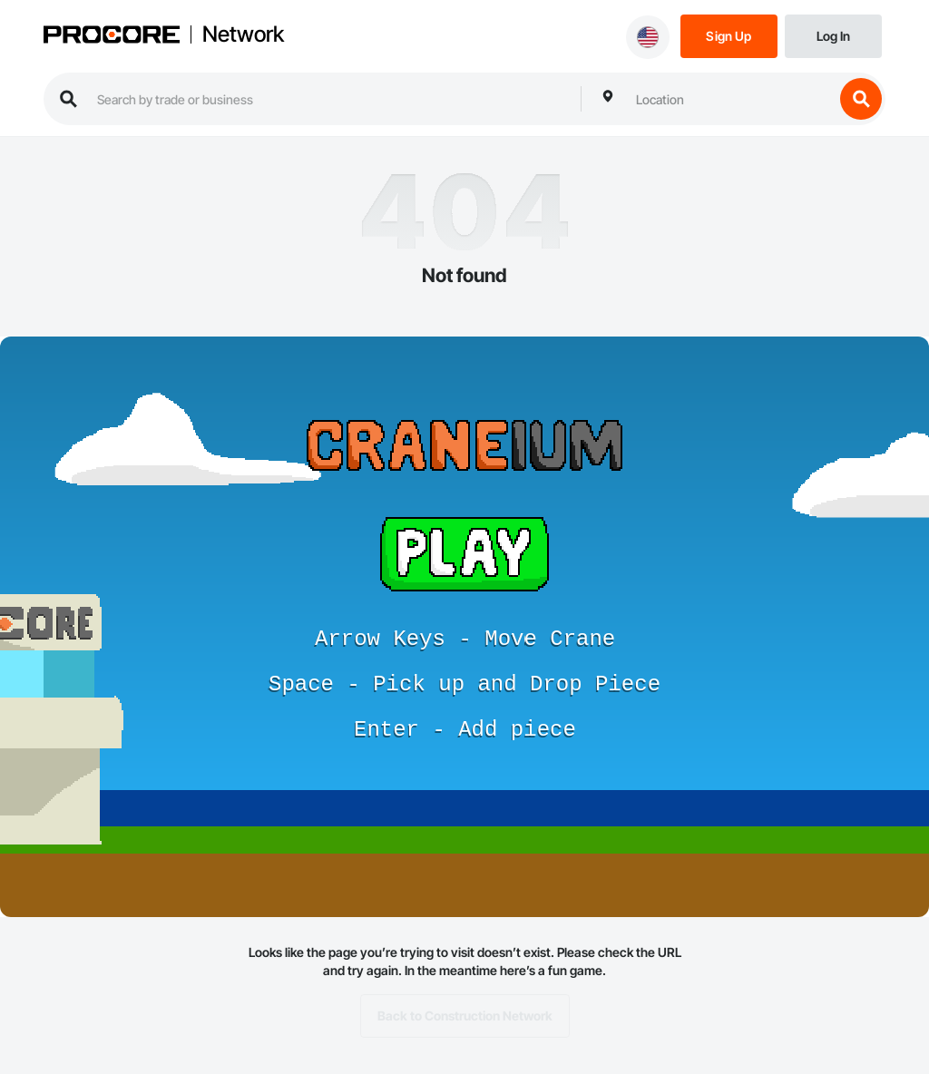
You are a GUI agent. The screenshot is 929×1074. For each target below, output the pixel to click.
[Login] (833, 35)
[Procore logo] (112, 36)
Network (243, 34)
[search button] (861, 99)
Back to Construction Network (465, 1016)
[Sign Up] (728, 35)
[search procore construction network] (330, 98)
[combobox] (730, 98)
